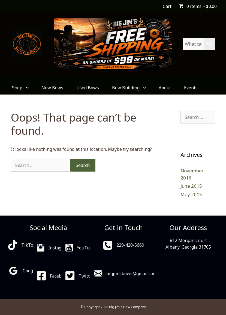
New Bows (52, 88)
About (165, 88)
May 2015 (191, 194)
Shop (20, 88)
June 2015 (191, 186)
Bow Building (129, 88)
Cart (167, 6)
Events (191, 88)
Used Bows (87, 88)
